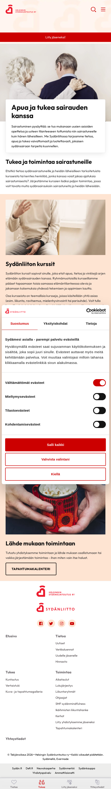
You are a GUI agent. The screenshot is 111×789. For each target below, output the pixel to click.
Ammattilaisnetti (65, 772)
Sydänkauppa (87, 768)
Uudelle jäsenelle (66, 655)
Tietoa (61, 636)
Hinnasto (61, 661)
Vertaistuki (13, 685)
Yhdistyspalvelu (41, 772)
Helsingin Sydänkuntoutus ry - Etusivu (41, 9)
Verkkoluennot (65, 649)
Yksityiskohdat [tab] (55, 323)
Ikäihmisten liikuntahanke (72, 710)
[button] (93, 11)
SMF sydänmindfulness (70, 703)
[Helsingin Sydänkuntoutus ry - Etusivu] (55, 590)
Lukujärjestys (64, 685)
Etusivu (11, 636)
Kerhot (60, 716)
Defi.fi (29, 768)
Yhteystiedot (16, 739)
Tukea (10, 672)
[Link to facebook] (41, 623)
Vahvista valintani (55, 459)
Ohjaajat (61, 697)
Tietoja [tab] (91, 323)
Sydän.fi (17, 768)
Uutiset (60, 643)
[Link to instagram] (61, 623)
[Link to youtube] (72, 623)
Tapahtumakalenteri (31, 569)
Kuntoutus (12, 679)
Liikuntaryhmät (65, 691)
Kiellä (55, 474)
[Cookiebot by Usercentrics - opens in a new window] (86, 311)
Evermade (62, 759)
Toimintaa (63, 672)
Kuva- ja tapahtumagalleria (24, 691)
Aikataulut (62, 679)
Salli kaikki (55, 445)
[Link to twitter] (51, 623)
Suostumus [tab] (20, 323)
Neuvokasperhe (46, 768)
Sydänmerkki (67, 768)
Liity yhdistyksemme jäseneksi (75, 722)
